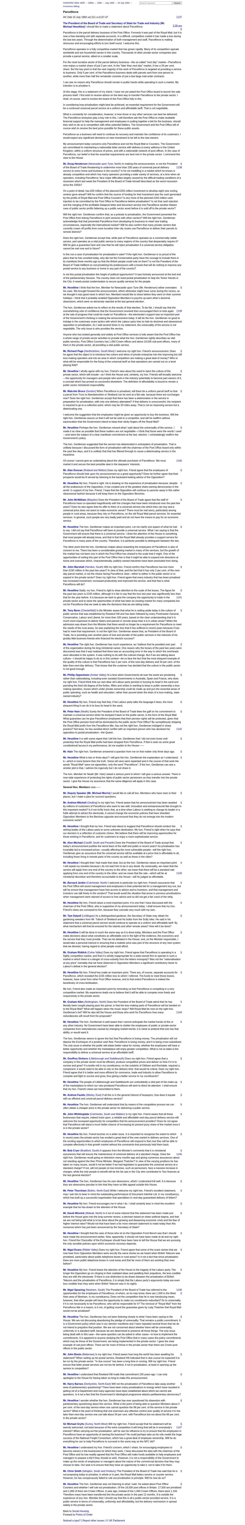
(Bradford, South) (89, 1150)
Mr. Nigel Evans (72, 1249)
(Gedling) (92, 802)
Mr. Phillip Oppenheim (76, 675)
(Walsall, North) (93, 1213)
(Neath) (84, 711)
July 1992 (110, 3)
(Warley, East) (94, 1095)
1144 (179, 1012)
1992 (99, 3)
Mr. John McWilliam (74, 499)
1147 (179, 1427)
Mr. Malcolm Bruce (74, 391)
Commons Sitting (71, 6)
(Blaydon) (92, 499)
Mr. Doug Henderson (75, 163)
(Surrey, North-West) (96, 1424)
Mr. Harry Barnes (73, 1384)
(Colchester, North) (96, 882)
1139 (179, 311)
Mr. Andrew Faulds (74, 1095)
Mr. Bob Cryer (71, 1150)
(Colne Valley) (95, 952)
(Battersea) (88, 1354)
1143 (179, 873)
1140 (179, 460)
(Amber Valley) (98, 675)
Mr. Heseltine (71, 287)
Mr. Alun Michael (73, 842)
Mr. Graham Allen (73, 1002)
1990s (91, 3)
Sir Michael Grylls (73, 1424)
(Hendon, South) (94, 567)
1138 (179, 167)
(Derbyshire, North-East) (97, 1384)
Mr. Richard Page (73, 351)
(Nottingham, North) (95, 1002)
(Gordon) (91, 391)
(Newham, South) (95, 1290)
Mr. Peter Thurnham (75, 1190)
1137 (179, 17)
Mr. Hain (68, 751)
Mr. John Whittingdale (76, 1114)
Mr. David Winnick (74, 1213)
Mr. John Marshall (73, 567)
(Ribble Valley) (90, 1249)
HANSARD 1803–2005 (74, 3)
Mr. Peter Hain (71, 711)
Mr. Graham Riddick (75, 952)
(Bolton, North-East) (98, 1190)
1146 (179, 1290)
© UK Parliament (115, 1520)
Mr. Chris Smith (72, 1471)
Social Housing (80, 1511)
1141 (179, 597)
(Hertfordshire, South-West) (99, 351)
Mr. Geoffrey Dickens (75, 1058)
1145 (179, 1154)
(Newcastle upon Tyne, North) (104, 163)
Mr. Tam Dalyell (72, 915)
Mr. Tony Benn (71, 610)
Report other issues (93, 1520)
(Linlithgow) (88, 915)
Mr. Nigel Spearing (74, 1290)
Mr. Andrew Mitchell (75, 802)
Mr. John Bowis (72, 1354)
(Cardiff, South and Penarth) (99, 842)
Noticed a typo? (71, 1520)
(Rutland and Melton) (95, 470)
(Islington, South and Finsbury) (99, 1471)
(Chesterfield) (88, 610)
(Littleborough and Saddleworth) (106, 1058)
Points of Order (84, 1514)
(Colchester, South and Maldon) (107, 1114)
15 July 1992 (124, 3)
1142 (179, 729)
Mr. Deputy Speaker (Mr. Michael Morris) (86, 793)
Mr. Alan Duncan (73, 470)
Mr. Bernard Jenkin (74, 882)
